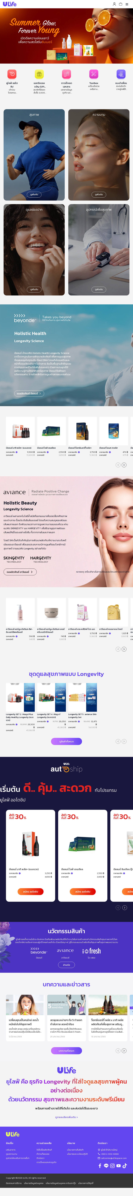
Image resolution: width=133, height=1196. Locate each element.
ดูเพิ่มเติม (34, 194)
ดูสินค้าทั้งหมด (66, 741)
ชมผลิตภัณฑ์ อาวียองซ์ (20, 572)
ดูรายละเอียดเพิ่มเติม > (66, 1117)
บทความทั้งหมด (66, 1050)
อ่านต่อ (66, 965)
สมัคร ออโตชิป (30, 891)
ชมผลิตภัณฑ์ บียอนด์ (29, 393)
